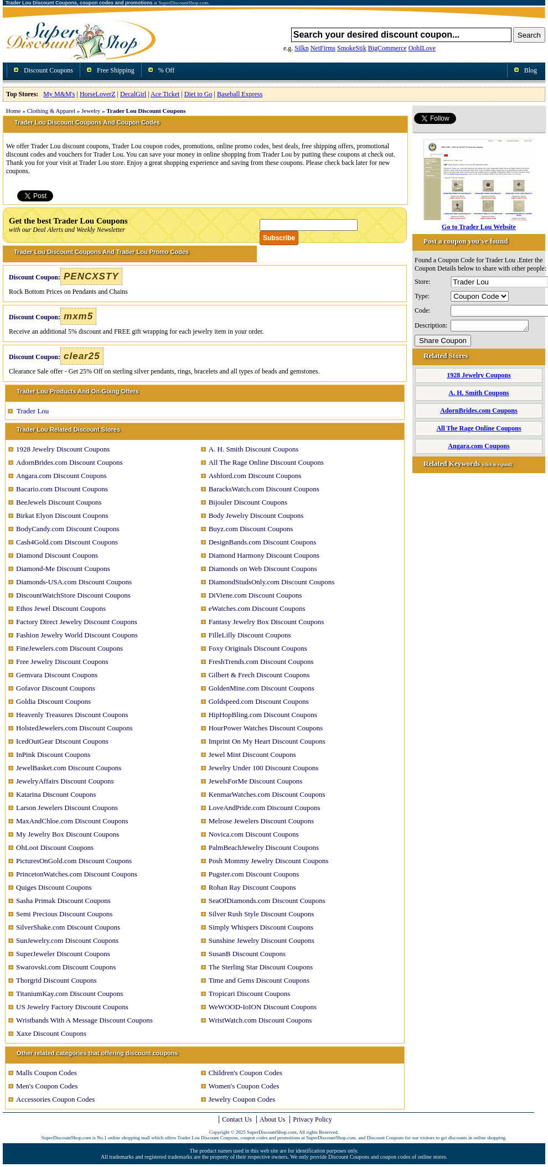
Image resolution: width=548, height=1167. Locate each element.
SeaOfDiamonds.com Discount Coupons (267, 900)
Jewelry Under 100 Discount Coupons (264, 768)
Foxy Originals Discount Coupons (258, 648)
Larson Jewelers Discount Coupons (67, 807)
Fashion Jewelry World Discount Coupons (77, 635)
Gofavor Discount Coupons (55, 688)
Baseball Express (239, 94)
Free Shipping (116, 70)
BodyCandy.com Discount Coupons (68, 529)
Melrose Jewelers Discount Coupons (261, 821)
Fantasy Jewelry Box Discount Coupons (266, 622)
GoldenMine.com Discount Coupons (261, 688)
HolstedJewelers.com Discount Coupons (74, 728)
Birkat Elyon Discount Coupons (62, 515)
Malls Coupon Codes (46, 1073)
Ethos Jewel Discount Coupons (61, 608)
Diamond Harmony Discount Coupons (264, 555)
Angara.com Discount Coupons (61, 475)
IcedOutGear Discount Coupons (62, 741)
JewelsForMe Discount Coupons (256, 781)
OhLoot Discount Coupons (55, 847)
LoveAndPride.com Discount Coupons (264, 807)
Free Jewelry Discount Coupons (62, 661)
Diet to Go (198, 94)
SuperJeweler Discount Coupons (63, 954)
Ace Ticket (165, 94)
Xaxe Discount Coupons (51, 1033)
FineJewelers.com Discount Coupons (69, 648)
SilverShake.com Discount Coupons (68, 927)
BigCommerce (387, 48)
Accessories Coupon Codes (55, 1099)
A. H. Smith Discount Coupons (254, 449)
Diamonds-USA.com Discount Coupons (74, 582)
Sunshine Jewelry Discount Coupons (261, 940)
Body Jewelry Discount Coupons (256, 515)
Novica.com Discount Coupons (254, 834)
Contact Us (237, 1119)
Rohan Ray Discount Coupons (252, 887)
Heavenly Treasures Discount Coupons (72, 714)
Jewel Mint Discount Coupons (252, 754)
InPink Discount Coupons (53, 754)
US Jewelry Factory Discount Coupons (72, 1007)
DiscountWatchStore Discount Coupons (73, 595)
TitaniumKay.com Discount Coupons (69, 993)
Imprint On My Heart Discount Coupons (267, 741)
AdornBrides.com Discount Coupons (69, 462)
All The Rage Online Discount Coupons (266, 462)
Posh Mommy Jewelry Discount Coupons (269, 861)
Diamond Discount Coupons (57, 555)
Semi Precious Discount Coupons (64, 914)
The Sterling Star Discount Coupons (261, 967)
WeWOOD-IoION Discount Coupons (263, 1007)
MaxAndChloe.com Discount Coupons (72, 821)
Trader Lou (33, 411)
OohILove (422, 48)
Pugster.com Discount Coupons (254, 874)
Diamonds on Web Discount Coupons (263, 568)
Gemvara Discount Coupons (56, 675)
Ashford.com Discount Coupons (255, 475)
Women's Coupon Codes (244, 1086)
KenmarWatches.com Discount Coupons (267, 794)
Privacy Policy (312, 1119)
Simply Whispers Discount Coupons (261, 927)
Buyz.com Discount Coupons (251, 529)
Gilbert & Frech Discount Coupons (259, 675)
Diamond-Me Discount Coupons (63, 568)
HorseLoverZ (98, 94)
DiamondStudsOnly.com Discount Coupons (272, 582)
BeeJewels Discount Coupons (59, 502)
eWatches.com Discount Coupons (257, 608)
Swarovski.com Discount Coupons (66, 967)
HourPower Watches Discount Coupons (266, 728)
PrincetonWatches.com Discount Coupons (76, 874)
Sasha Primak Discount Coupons (63, 900)
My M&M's (59, 94)
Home (13, 110)
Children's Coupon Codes (245, 1073)
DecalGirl (133, 94)
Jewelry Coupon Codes (242, 1099)
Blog (530, 70)
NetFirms (323, 48)
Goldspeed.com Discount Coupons (259, 701)
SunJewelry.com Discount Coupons (67, 940)
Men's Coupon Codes (46, 1086)
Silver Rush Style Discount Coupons (261, 914)
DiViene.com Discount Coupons (255, 595)
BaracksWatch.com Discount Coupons (264, 489)
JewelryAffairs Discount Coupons (65, 781)
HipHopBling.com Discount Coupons (263, 714)
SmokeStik (351, 48)
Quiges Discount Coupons (54, 887)
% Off (166, 70)
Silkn (301, 48)
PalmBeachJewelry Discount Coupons (264, 847)
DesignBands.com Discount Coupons (263, 542)
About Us (272, 1119)
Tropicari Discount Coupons (250, 993)
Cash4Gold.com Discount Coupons (67, 542)
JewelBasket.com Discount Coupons (68, 768)
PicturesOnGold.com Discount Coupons (74, 861)
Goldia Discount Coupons (53, 701)
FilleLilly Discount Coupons (250, 635)
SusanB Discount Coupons (247, 954)
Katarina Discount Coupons (56, 794)
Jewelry (90, 110)
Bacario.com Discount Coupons (62, 489)
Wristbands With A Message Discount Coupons (84, 1020)
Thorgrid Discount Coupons (56, 980)
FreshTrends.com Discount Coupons (261, 661)
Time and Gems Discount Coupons (259, 980)
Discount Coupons (48, 70)
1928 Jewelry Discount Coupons (63, 449)
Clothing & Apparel (51, 110)
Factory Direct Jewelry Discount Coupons (76, 622)
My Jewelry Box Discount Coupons (67, 834)
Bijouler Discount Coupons (248, 502)
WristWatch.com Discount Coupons (260, 1020)
